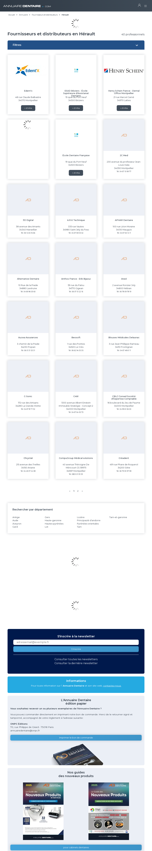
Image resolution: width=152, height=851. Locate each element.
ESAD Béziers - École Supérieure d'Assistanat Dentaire (76, 93)
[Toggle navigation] (145, 5)
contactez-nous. (112, 685)
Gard (15, 527)
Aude (15, 520)
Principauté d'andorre (88, 520)
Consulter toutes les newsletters (76, 659)
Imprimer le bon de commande (76, 737)
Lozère (81, 517)
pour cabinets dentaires (76, 847)
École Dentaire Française (76, 155)
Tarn (79, 527)
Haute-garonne (53, 520)
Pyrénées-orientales (88, 523)
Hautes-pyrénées (54, 523)
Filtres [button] (17, 45)
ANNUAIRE (27, 5)
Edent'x (28, 91)
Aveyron (16, 523)
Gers (47, 517)
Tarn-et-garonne (118, 517)
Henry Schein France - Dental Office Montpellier (124, 92)
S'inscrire (76, 649)
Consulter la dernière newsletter (76, 663)
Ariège (16, 517)
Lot (46, 527)
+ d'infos (28, 108)
